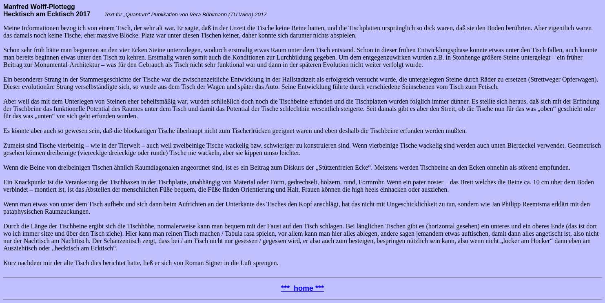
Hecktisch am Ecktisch (38, 14)
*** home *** (302, 288)
